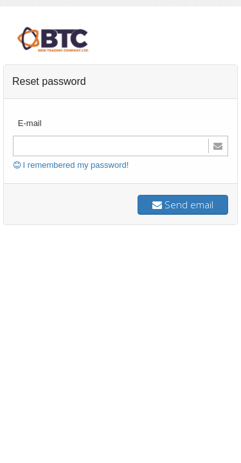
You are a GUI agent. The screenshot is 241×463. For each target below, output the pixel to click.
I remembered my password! (71, 165)
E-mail (30, 123)
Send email (182, 204)
